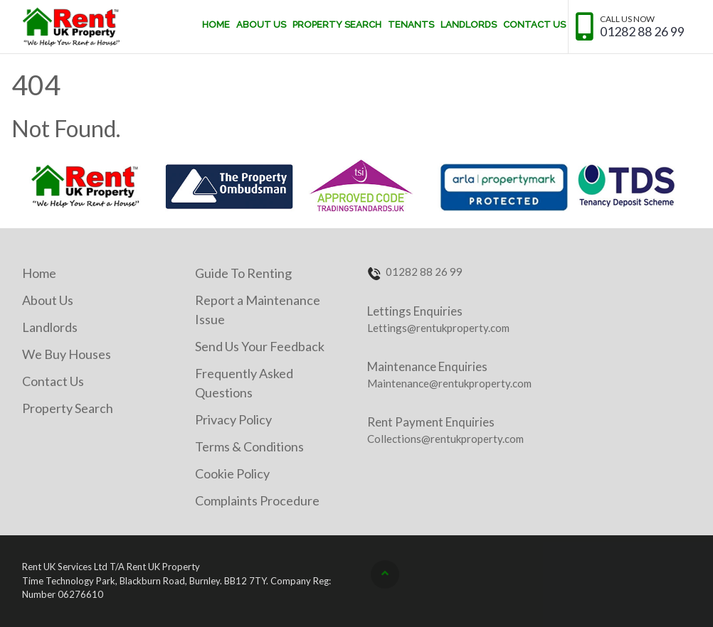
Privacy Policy (233, 419)
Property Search (336, 24)
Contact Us (534, 24)
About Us (261, 24)
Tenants (411, 24)
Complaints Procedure (257, 500)
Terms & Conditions (249, 446)
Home (216, 24)
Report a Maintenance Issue (257, 309)
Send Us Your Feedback (259, 346)
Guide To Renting (243, 273)
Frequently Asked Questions (244, 382)
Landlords (468, 24)
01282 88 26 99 (642, 31)
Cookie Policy (232, 473)
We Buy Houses (66, 354)
